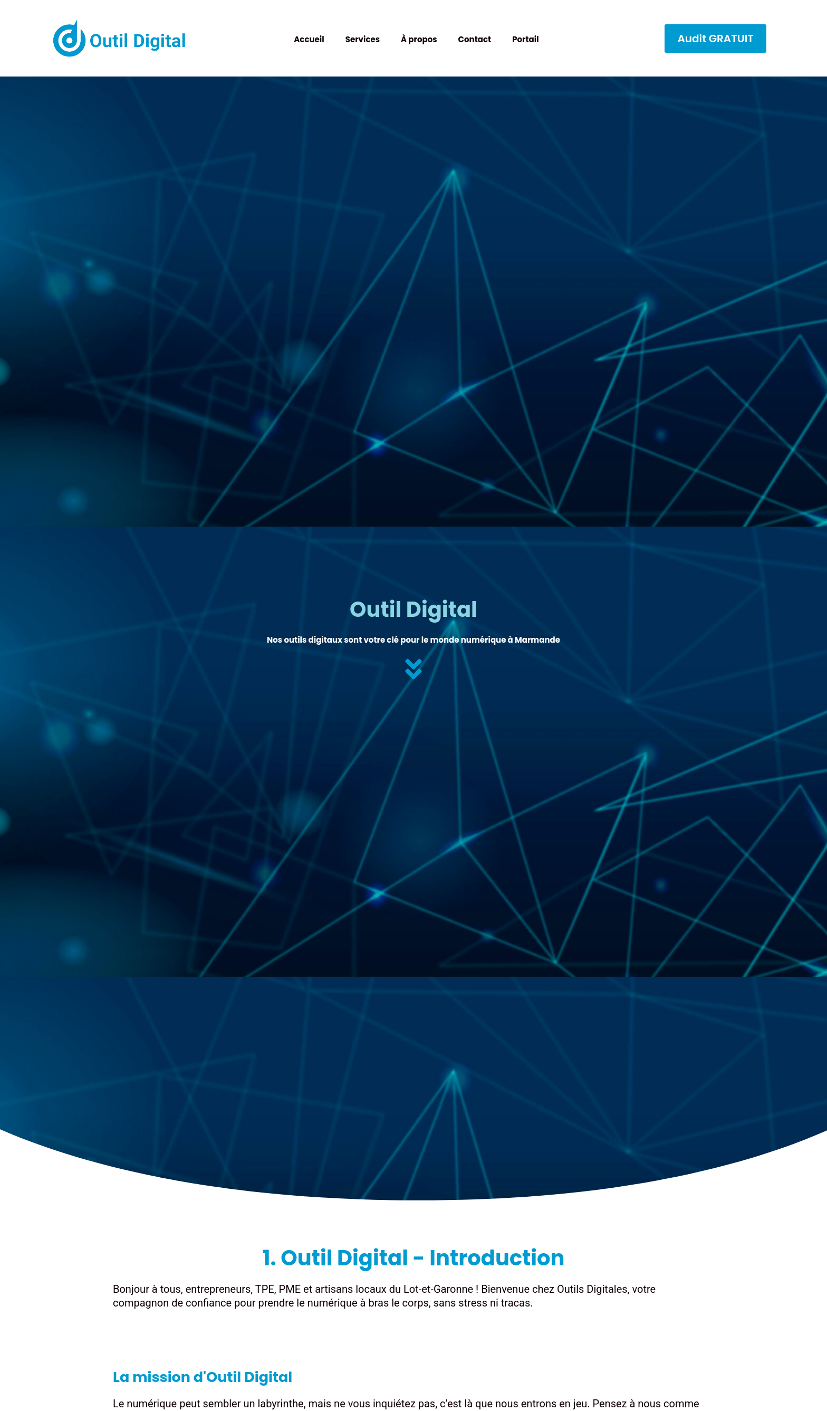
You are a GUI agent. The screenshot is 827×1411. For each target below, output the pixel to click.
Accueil (309, 39)
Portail (525, 39)
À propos (419, 39)
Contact (475, 39)
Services (362, 39)
